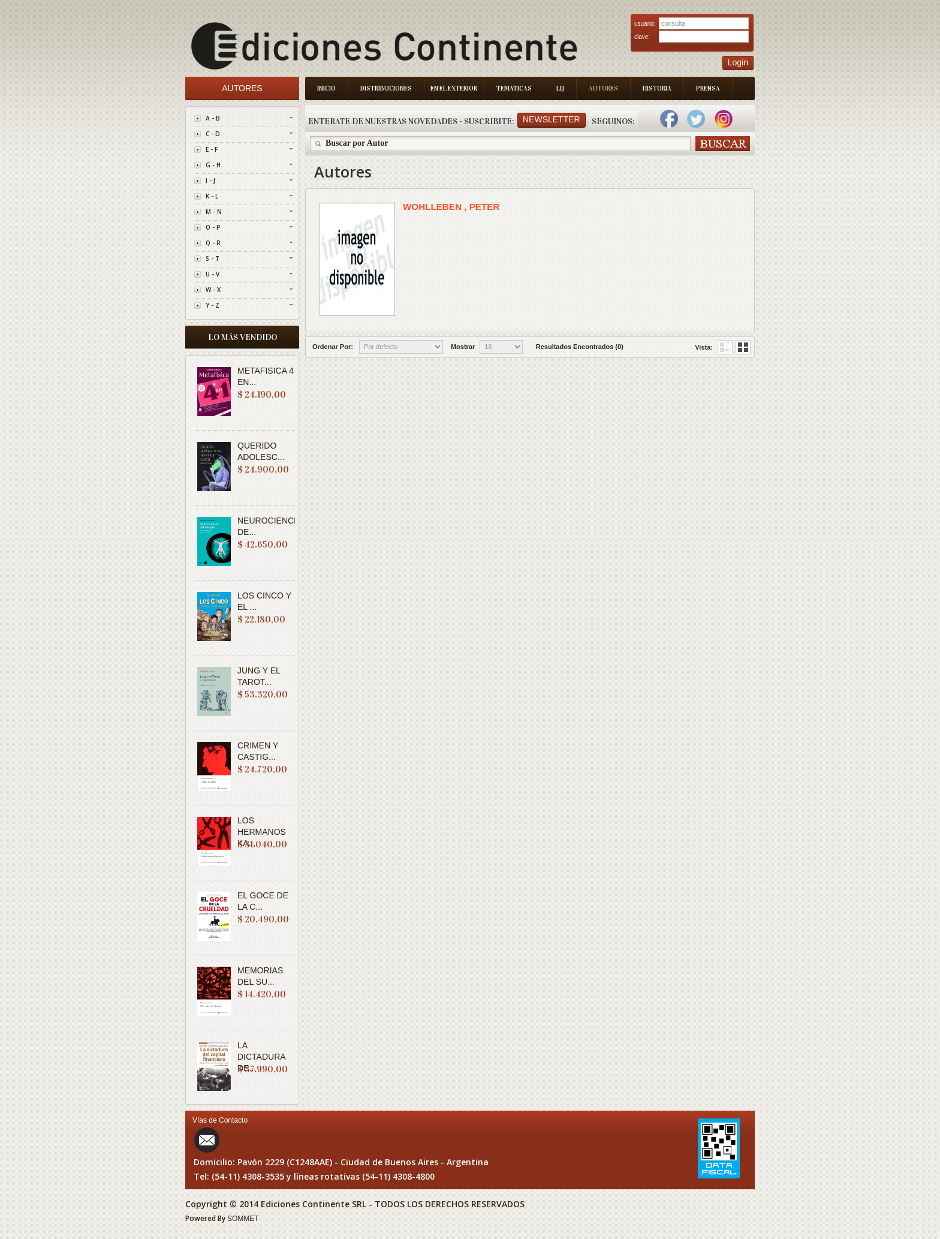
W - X (213, 289)
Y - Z (212, 305)
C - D (213, 134)
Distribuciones (386, 88)
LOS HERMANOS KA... (261, 832)
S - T (212, 258)
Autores (603, 88)
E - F (212, 149)
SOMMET (243, 1218)
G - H (213, 165)
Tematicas (514, 88)
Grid (725, 347)
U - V (212, 274)
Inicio (326, 88)
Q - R (213, 243)
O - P (213, 227)
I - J (210, 180)
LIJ (560, 88)
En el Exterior (453, 88)
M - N (214, 211)
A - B (213, 118)
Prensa (708, 88)
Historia (657, 88)
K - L (212, 196)
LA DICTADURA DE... (261, 1056)
